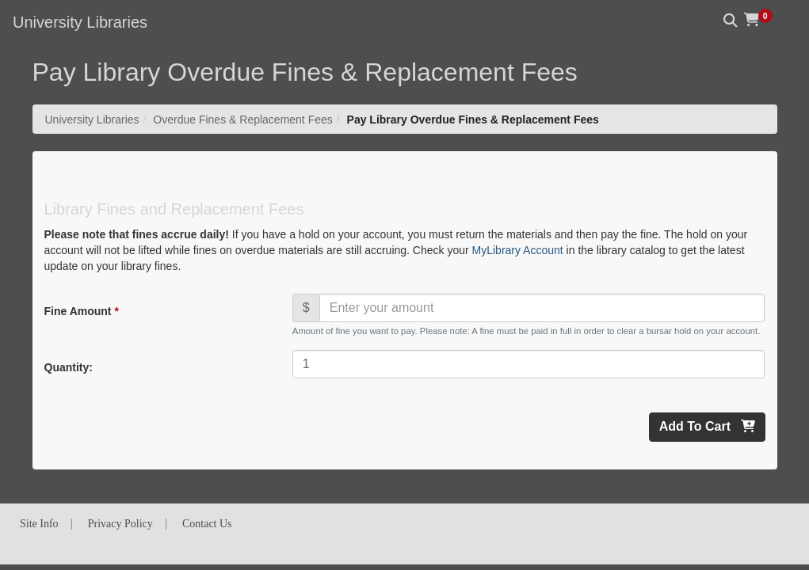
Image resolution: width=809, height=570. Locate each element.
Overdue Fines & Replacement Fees (242, 119)
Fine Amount (80, 311)
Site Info (39, 524)
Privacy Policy (120, 524)
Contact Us (207, 524)
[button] (764, 20)
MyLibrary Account (517, 250)
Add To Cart (707, 426)
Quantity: (68, 367)
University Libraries (92, 119)
